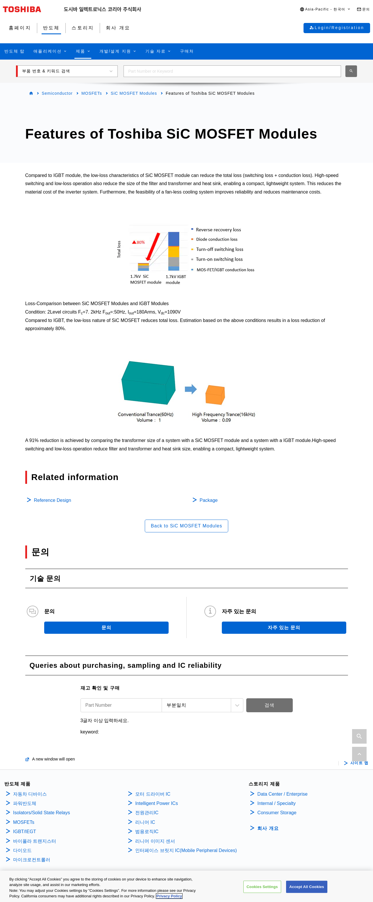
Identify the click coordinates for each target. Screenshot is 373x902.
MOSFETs (91, 93)
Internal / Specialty (276, 803)
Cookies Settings (262, 887)
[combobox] (232, 71)
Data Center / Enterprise (282, 794)
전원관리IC (146, 812)
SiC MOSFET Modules (134, 93)
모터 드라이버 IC (152, 794)
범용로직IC (146, 831)
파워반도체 (24, 803)
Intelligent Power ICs (156, 803)
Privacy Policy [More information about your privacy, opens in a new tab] (169, 897)
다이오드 (22, 850)
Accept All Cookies (306, 887)
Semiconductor (57, 93)
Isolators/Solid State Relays (41, 812)
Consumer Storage (276, 812)
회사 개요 (268, 828)
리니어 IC (145, 822)
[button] (325, 9)
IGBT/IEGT (24, 831)
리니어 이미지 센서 (155, 841)
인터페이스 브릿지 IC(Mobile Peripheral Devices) (186, 850)
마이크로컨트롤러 (31, 859)
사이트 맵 (359, 763)
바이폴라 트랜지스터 (34, 841)
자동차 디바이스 (30, 794)
